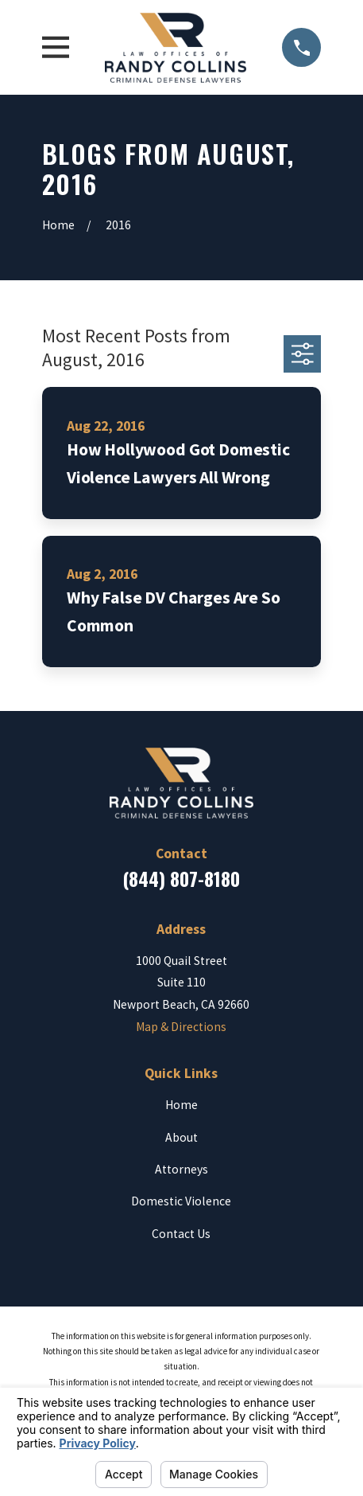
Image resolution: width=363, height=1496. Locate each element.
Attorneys (181, 1169)
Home (181, 1104)
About (181, 1137)
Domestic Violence (181, 1201)
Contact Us (181, 1233)
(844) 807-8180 (181, 879)
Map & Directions (181, 1026)
